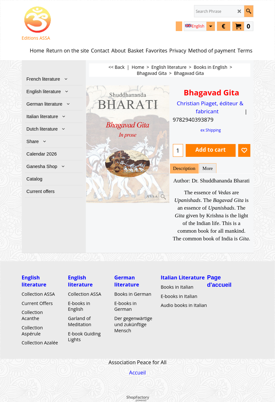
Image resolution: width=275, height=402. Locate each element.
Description (184, 168)
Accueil (137, 372)
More (207, 168)
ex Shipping (210, 130)
